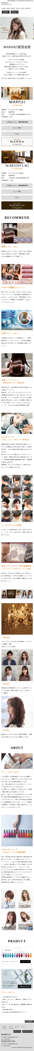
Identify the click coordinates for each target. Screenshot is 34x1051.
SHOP (10, 1026)
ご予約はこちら (17, 122)
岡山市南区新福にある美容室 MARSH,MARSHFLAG (20, 0)
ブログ (17, 134)
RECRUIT (11, 1028)
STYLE (23, 1026)
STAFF (4, 1028)
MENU (16, 1026)
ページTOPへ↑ (29, 1021)
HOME (4, 1026)
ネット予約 (17, 128)
